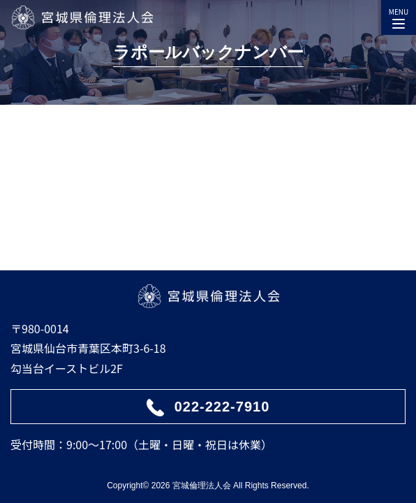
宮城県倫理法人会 (81, 17)
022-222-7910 (222, 406)
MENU (398, 15)
